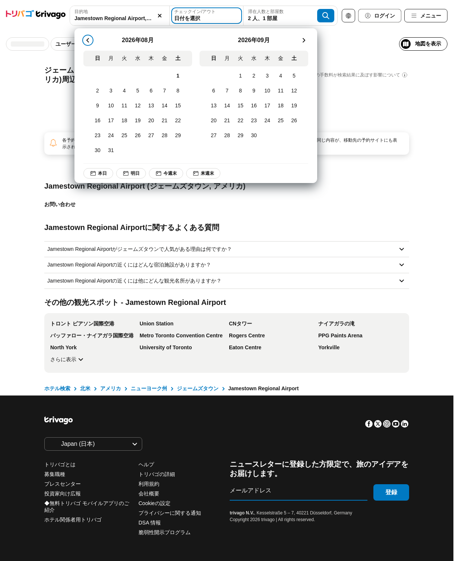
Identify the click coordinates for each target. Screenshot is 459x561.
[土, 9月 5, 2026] (294, 76)
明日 (131, 173)
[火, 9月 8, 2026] (240, 91)
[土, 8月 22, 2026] (178, 120)
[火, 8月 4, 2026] (124, 91)
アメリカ (110, 388)
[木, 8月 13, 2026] (151, 106)
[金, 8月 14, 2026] (164, 106)
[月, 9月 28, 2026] (227, 135)
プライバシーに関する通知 (169, 513)
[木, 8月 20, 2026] (151, 120)
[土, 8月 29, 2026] (178, 135)
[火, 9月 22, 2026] (240, 120)
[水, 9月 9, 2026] (254, 91)
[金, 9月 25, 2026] (280, 120)
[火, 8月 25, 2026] (124, 135)
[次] (303, 40)
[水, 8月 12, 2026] (137, 106)
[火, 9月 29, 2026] (240, 135)
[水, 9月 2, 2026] (254, 76)
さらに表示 (67, 359)
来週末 (203, 173)
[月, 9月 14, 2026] (227, 106)
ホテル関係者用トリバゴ (73, 520)
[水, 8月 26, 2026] (137, 135)
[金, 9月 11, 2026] (280, 91)
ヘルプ (146, 464)
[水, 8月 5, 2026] (137, 91)
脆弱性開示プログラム (164, 532)
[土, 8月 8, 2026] (178, 91)
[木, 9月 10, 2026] (267, 91)
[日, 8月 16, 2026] (97, 120)
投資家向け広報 (62, 494)
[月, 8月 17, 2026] (111, 120)
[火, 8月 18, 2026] (124, 120)
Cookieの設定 (155, 503)
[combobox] (119, 15)
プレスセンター (62, 484)
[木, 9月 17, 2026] (267, 106)
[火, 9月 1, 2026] (240, 76)
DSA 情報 (149, 523)
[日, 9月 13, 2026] (213, 106)
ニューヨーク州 (149, 388)
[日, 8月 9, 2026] (97, 106)
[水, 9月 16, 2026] (254, 106)
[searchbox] (119, 18)
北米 (85, 388)
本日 (98, 173)
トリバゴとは (60, 464)
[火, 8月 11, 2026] (124, 106)
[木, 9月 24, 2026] (267, 120)
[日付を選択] (206, 15)
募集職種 (54, 474)
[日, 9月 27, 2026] (213, 135)
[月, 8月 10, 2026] (111, 106)
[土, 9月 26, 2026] (294, 120)
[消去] (159, 15)
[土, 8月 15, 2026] (178, 106)
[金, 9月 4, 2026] (280, 76)
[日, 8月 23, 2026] (97, 135)
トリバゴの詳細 (156, 474)
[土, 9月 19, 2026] (294, 106)
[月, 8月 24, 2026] (111, 135)
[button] (119, 15)
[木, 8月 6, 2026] (151, 91)
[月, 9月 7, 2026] (227, 91)
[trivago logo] (36, 16)
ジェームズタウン (198, 388)
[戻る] (87, 40)
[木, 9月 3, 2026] (267, 76)
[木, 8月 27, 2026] (151, 135)
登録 (391, 492)
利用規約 (148, 484)
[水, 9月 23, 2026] (254, 120)
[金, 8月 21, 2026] (164, 120)
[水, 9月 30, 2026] (254, 135)
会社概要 (148, 494)
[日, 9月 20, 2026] (213, 120)
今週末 (166, 173)
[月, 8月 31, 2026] (111, 150)
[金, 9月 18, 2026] (280, 106)
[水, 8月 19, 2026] (137, 120)
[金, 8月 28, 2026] (164, 135)
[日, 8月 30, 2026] (97, 150)
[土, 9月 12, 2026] (294, 91)
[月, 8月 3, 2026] (111, 91)
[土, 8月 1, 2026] (178, 76)
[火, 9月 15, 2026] (240, 106)
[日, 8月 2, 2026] (97, 91)
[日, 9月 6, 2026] (213, 91)
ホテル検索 (57, 388)
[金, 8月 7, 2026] (164, 91)
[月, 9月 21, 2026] (227, 120)
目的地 (81, 11)
